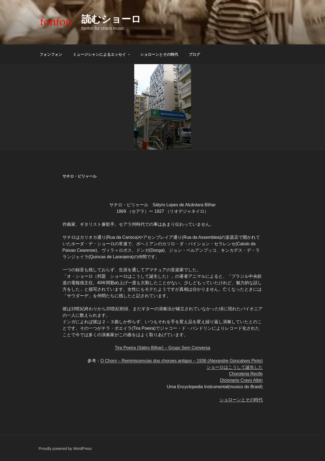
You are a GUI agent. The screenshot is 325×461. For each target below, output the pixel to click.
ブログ (194, 54)
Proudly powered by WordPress (65, 448)
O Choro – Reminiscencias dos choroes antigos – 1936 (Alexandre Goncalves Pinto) (181, 360)
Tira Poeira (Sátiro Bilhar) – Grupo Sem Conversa (162, 347)
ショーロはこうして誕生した (234, 367)
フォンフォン (51, 54)
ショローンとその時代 (159, 54)
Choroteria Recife (246, 373)
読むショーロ (111, 19)
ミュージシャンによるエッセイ (102, 54)
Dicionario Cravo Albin (241, 380)
